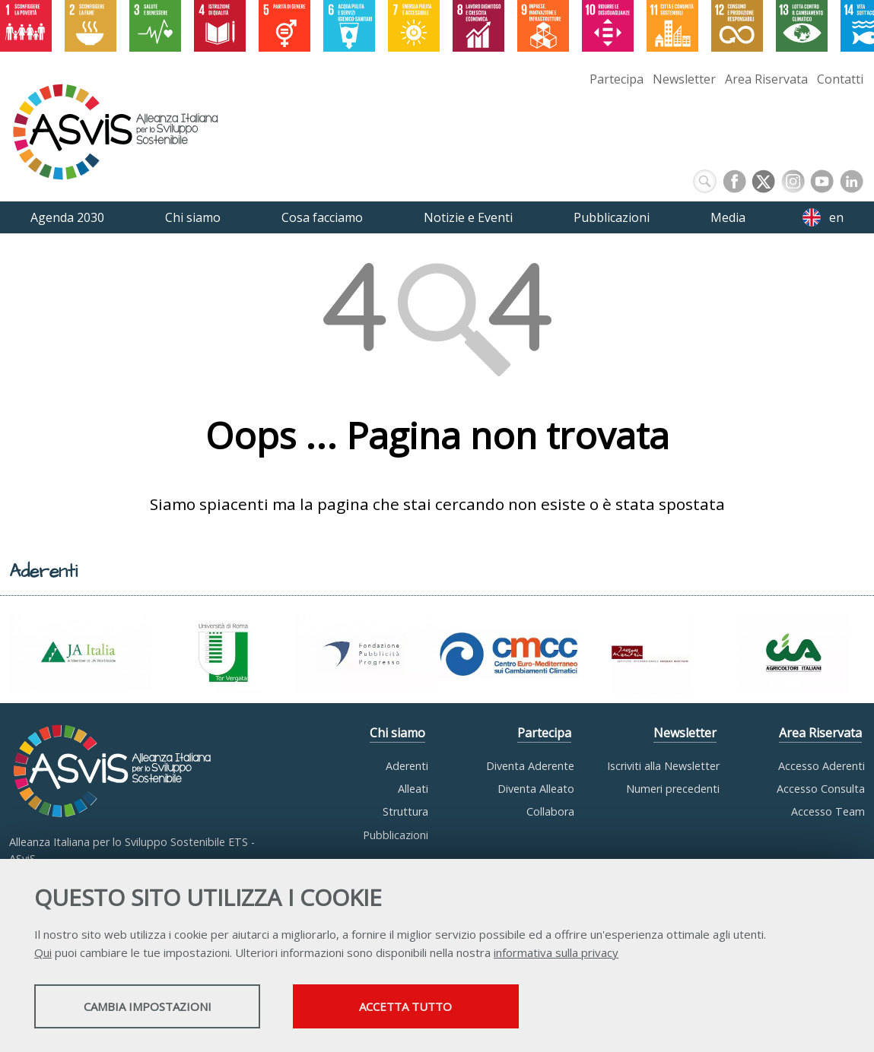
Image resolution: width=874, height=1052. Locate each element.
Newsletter (684, 79)
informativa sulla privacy (556, 953)
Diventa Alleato (535, 788)
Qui (43, 953)
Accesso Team (828, 811)
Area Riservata (766, 79)
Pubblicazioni (395, 835)
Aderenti (407, 766)
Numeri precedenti (673, 788)
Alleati (413, 788)
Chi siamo (397, 732)
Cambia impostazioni (154, 1007)
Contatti (840, 79)
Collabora (550, 811)
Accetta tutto (428, 1007)
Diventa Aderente (530, 766)
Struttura (405, 811)
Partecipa (617, 79)
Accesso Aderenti (821, 766)
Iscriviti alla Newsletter (663, 766)
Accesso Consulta (821, 788)
